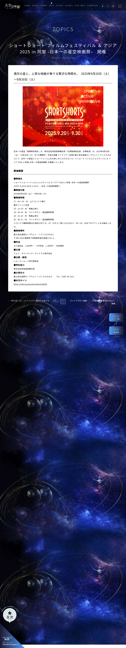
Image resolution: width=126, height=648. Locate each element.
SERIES (35, 5)
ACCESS (69, 5)
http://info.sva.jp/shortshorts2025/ (30, 284)
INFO (51, 5)
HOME (27, 5)
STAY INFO (80, 5)
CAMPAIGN (92, 5)
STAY (116, 330)
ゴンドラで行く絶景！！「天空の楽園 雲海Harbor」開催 (92, 302)
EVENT (44, 5)
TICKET (59, 5)
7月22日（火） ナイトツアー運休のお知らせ (30, 300)
